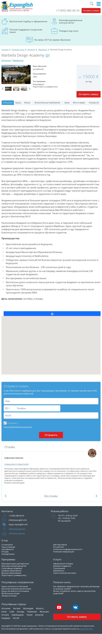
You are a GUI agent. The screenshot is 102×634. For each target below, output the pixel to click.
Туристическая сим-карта (64, 573)
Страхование (59, 568)
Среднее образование (11, 570)
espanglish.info (86, 628)
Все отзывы (51, 496)
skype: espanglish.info (18, 524)
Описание (7, 102)
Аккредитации (7, 554)
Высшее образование (11, 573)
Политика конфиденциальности (67, 549)
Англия (16, 608)
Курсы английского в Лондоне (15, 591)
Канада (20, 611)
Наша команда (8, 547)
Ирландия (28, 608)
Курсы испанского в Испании (14, 586)
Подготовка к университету (13, 575)
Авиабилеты (58, 570)
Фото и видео (79, 102)
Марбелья (42, 50)
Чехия (29, 614)
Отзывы (5, 551)
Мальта (40, 608)
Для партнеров (60, 544)
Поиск (91, 3)
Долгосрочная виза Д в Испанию (16, 588)
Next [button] (29, 89)
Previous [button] (2, 89)
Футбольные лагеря (10, 593)
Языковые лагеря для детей (13, 566)
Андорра (5, 618)
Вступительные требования (47, 102)
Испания (31, 50)
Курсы (18, 102)
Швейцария (18, 614)
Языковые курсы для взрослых (15, 563)
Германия (32, 611)
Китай (16, 618)
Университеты (18, 50)
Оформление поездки (63, 563)
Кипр (4, 611)
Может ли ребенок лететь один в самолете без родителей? (74, 592)
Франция (44, 611)
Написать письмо (17, 533)
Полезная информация (63, 551)
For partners (58, 547)
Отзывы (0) (94, 102)
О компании (7, 544)
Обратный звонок (17, 528)
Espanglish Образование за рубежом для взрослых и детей (17, 6)
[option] (16, 74)
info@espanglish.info (18, 520)
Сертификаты (7, 549)
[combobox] (7, 408)
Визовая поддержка (62, 566)
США (11, 611)
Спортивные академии (11, 568)
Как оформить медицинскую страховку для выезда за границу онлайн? (76, 587)
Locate (52, 313)
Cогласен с (12, 423)
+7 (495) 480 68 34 (67, 10)
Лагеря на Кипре (9, 595)
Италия (5, 614)
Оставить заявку (91, 10)
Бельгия (39, 614)
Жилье (27, 102)
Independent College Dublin (16, 464)
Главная (5, 50)
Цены (67, 102)
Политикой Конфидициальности (18, 427)
